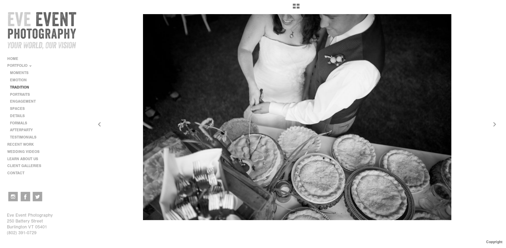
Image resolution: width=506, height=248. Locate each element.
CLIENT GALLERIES (24, 166)
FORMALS (18, 123)
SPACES (17, 108)
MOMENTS (19, 73)
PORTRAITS (20, 94)
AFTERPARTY (21, 130)
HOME (12, 58)
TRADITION (19, 87)
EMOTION (18, 80)
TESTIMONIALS (23, 137)
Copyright (494, 242)
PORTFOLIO (19, 65)
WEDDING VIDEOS (23, 151)
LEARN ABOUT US (25, 159)
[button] (296, 8)
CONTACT (15, 173)
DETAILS (17, 116)
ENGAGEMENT (23, 101)
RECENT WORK (22, 144)
